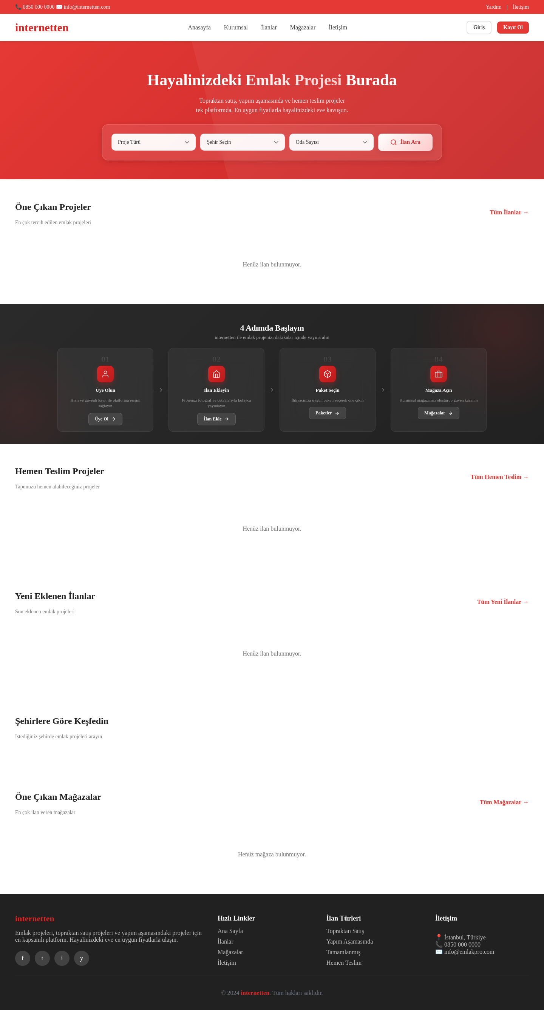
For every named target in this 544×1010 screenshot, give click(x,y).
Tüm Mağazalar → (504, 802)
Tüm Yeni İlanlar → (503, 602)
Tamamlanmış (343, 952)
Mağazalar (303, 27)
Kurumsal (236, 27)
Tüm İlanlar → (509, 212)
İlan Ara (405, 142)
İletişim (521, 7)
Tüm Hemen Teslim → (500, 477)
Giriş (479, 27)
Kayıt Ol (513, 27)
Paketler (327, 413)
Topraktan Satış (345, 931)
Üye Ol (105, 419)
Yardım (493, 7)
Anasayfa (199, 27)
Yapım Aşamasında (349, 941)
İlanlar (269, 27)
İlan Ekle (216, 419)
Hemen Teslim (344, 962)
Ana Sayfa (230, 931)
